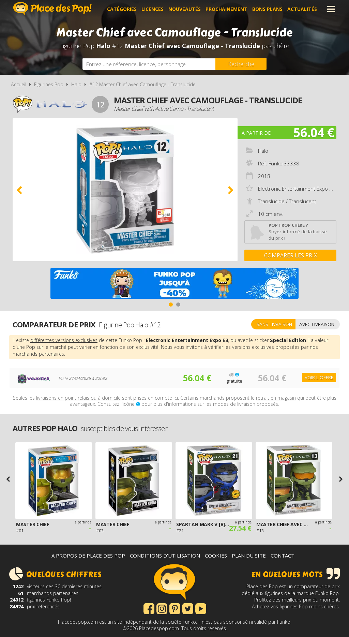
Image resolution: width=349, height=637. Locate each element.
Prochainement (226, 9)
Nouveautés (184, 9)
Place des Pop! (52, 8)
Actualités (302, 9)
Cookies (216, 555)
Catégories (122, 9)
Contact (282, 555)
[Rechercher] (241, 64)
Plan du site (249, 555)
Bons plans (267, 9)
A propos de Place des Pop (88, 555)
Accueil (18, 84)
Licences (152, 9)
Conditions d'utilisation (165, 555)
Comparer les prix (290, 255)
